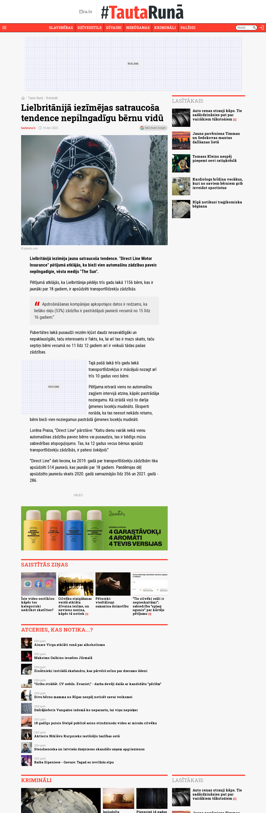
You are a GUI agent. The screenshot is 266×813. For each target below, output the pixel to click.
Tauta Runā (35, 98)
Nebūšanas (138, 27)
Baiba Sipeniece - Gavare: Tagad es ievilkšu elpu (74, 762)
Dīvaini (114, 27)
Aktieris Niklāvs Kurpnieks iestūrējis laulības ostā (77, 736)
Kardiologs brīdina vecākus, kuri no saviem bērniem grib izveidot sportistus (217, 183)
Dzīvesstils (89, 27)
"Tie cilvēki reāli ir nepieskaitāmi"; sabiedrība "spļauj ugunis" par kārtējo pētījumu (148, 606)
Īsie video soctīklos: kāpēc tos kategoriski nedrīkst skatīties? (38, 604)
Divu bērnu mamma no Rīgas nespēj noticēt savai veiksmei (83, 697)
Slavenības (61, 27)
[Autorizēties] (261, 27)
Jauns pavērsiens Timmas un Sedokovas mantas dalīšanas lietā (216, 137)
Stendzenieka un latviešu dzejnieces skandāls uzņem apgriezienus (89, 749)
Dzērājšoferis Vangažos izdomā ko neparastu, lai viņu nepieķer (86, 710)
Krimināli (165, 27)
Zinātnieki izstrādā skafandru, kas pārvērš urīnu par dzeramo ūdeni (90, 671)
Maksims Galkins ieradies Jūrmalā (63, 658)
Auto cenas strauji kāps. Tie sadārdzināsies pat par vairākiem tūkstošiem (217, 114)
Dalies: (78, 495)
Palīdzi (188, 27)
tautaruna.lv (28, 128)
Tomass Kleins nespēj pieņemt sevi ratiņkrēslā (214, 158)
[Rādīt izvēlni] (4, 27)
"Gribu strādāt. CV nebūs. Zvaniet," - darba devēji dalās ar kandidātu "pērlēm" (97, 684)
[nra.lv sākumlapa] (85, 12)
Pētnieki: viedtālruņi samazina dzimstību (112, 602)
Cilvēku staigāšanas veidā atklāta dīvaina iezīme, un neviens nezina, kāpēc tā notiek (75, 606)
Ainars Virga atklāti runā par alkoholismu (69, 645)
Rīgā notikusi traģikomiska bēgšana (217, 204)
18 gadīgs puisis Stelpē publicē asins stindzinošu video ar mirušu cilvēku (95, 723)
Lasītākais (187, 100)
